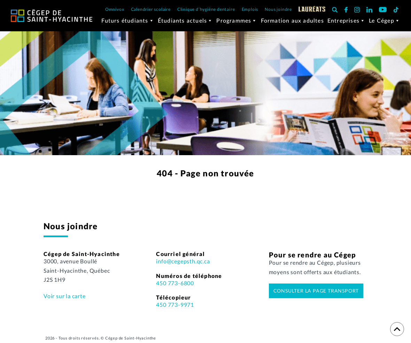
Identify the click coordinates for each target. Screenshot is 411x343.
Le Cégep (384, 20)
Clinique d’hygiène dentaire (206, 9)
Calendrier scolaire (151, 9)
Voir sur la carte (65, 296)
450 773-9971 (175, 304)
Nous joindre (278, 9)
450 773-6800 (175, 283)
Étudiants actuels (185, 20)
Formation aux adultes (292, 20)
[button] (335, 9)
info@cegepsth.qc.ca (183, 261)
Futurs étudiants (127, 20)
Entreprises (346, 20)
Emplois (250, 9)
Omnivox (114, 9)
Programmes (236, 20)
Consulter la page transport (316, 291)
